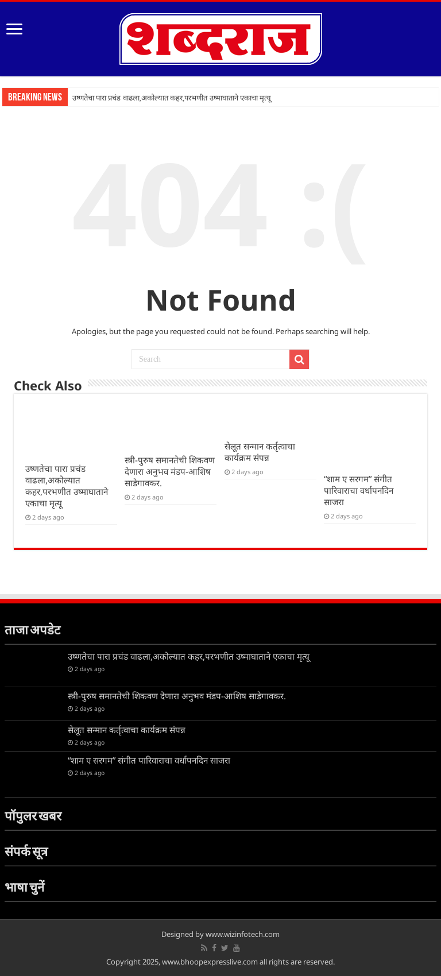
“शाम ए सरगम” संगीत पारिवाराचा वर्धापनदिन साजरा (358, 490)
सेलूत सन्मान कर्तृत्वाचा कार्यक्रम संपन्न (260, 451)
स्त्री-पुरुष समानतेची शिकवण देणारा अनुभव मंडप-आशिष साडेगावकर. (170, 471)
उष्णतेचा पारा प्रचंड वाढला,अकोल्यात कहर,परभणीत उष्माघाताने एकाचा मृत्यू (171, 98)
